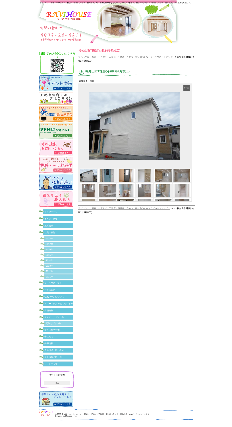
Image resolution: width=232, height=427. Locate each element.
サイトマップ (50, 364)
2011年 (49, 276)
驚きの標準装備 (52, 329)
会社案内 (48, 336)
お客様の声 (49, 290)
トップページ (50, 212)
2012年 (49, 271)
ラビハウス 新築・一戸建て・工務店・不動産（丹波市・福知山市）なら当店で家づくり (76, 3)
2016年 (49, 249)
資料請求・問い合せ (54, 350)
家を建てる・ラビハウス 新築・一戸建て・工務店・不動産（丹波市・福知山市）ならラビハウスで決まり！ (106, 414)
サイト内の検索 (57, 375)
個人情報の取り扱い (54, 357)
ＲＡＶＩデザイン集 (54, 317)
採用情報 (48, 343)
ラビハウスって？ (53, 283)
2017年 (49, 244)
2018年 (49, 238)
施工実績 (48, 225)
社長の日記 (49, 232)
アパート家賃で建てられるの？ (59, 303)
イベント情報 (50, 218)
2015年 (49, 255)
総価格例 (48, 310)
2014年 (49, 260)
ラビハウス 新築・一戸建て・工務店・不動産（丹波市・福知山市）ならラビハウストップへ (124, 57)
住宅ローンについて (54, 296)
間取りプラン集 (53, 323)
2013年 (49, 266)
